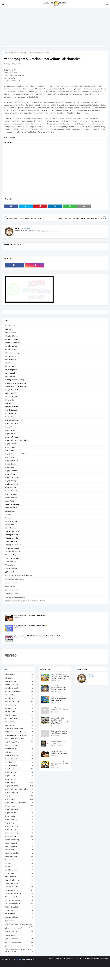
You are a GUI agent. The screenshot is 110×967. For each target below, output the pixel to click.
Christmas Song (10, 356)
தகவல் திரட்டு (10, 586)
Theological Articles (12, 535)
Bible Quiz (8, 329)
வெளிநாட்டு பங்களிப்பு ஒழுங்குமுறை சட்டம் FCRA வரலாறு (59, 763)
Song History (9, 524)
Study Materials (10, 528)
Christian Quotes (11, 346)
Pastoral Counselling (12, 494)
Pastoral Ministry (11, 497)
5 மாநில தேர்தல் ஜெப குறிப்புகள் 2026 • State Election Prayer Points (58, 687)
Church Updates (10, 366)
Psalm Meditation (11, 508)
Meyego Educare (10, 427)
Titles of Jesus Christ (12, 558)
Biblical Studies (10, 332)
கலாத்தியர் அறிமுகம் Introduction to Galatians (59, 709)
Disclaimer (79, 959)
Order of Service (10, 487)
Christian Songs (10, 349)
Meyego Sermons (11, 471)
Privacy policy (68, 959)
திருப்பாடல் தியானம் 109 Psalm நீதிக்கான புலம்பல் (59, 732)
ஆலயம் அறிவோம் (11, 568)
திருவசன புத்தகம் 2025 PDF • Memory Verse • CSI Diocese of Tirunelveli (37, 636)
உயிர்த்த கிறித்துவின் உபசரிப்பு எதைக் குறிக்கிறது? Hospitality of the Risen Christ (59, 721)
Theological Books (11, 538)
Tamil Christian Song (12, 531)
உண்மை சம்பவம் (11, 583)
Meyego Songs (10, 474)
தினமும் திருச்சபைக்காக (13, 593)
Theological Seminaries (13, 545)
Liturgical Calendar (11, 410)
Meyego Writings (10, 481)
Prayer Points (9, 501)
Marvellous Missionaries (13, 420)
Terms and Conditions (92, 959)
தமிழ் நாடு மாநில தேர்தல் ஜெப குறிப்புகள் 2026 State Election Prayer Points (60, 676)
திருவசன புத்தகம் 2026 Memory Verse (58, 742)
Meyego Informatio (11, 437)
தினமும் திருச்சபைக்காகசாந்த (15, 597)
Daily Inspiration (11, 373)
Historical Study (10, 400)
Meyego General (10, 430)
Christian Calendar (11, 336)
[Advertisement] (55, 27)
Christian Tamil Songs (12, 353)
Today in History (10, 561)
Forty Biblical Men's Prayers (14, 390)
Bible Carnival (10, 326)
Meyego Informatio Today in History (17, 440)
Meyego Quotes (10, 464)
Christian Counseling (12, 339)
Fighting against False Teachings (16, 386)
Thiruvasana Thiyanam (12, 551)
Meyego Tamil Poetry (12, 477)
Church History (10, 363)
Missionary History (11, 484)
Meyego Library (10, 447)
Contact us (104, 959)
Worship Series (10, 565)
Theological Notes (11, 541)
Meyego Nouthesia (11, 460)
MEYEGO (18, 959)
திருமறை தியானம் (11, 590)
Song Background (11, 521)
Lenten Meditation (11, 407)
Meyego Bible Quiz (11, 423)
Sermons (8, 518)
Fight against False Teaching (14, 380)
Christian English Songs (13, 343)
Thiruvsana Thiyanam (12, 555)
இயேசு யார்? (9, 572)
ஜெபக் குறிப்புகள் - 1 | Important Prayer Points (29, 615)
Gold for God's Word (12, 393)
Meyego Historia (10, 434)
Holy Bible (8, 403)
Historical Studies (11, 396)
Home (6, 53)
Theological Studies (12, 548)
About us (58, 959)
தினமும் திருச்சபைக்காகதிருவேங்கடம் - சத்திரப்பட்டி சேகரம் (25, 601)
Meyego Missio (13, 53)
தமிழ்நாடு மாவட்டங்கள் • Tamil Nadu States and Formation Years (59, 698)
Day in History (10, 376)
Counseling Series (11, 370)
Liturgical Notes (10, 413)
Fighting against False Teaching (15, 383)
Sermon (8, 514)
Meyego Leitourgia (11, 444)
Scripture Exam (10, 511)
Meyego (8, 64)
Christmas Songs (10, 359)
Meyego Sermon (10, 467)
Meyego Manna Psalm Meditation (16, 454)
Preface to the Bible (12, 504)
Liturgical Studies (11, 417)
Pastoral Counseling (12, 491)
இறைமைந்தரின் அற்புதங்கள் (14, 579)
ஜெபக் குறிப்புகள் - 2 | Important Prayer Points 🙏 (31, 625)
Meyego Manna (10, 450)
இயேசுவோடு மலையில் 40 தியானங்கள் (18, 575)
